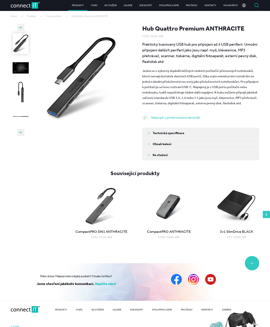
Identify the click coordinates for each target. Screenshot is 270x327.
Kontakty (210, 5)
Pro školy (192, 5)
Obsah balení (159, 144)
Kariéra (226, 309)
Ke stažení (111, 5)
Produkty (78, 5)
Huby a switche (54, 16)
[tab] (200, 133)
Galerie (128, 5)
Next (20, 132)
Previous (20, 27)
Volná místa (230, 5)
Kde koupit (145, 5)
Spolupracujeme (169, 5)
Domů (14, 16)
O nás (94, 5)
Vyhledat (256, 5)
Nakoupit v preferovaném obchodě (175, 117)
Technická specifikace (166, 133)
